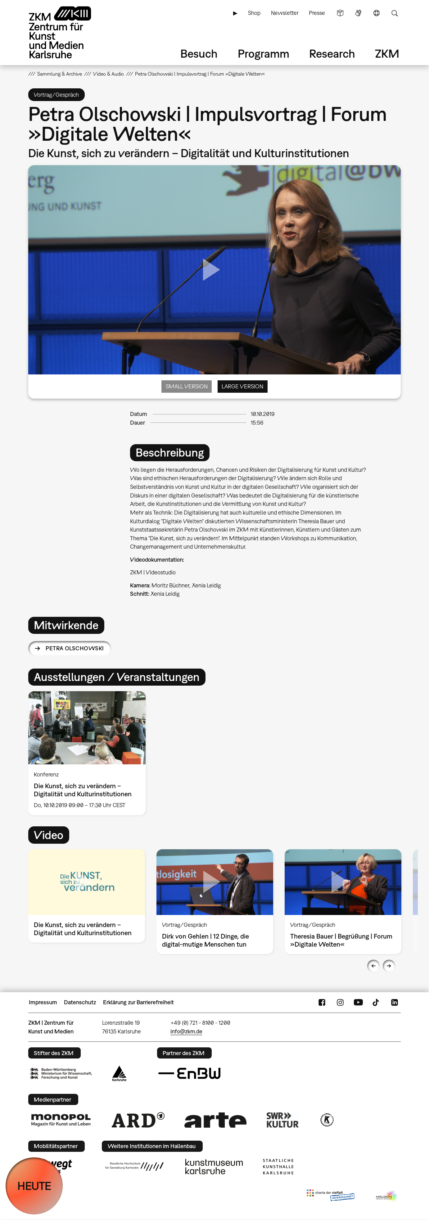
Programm (263, 53)
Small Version (187, 386)
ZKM (387, 53)
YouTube (358, 1002)
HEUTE (34, 1185)
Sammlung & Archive (59, 74)
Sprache (376, 13)
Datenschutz (80, 1002)
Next (389, 966)
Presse (317, 13)
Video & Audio (108, 74)
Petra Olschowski (75, 648)
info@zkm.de (186, 1031)
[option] (89, 753)
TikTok (376, 1002)
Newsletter (285, 13)
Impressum (43, 1002)
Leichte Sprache (340, 13)
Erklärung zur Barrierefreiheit (138, 1002)
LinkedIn (394, 1002)
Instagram (340, 1002)
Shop (254, 13)
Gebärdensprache (358, 13)
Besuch (199, 53)
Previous (373, 966)
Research (332, 53)
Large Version (242, 386)
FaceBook (322, 1002)
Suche (394, 13)
